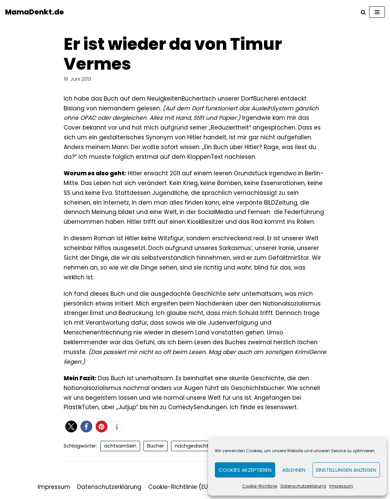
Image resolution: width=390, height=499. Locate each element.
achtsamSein (120, 445)
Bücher (155, 445)
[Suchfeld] (363, 12)
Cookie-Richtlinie (259, 486)
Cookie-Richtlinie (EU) (179, 487)
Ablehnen (293, 469)
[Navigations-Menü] (377, 12)
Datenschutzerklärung (303, 486)
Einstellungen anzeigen (346, 469)
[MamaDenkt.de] (34, 12)
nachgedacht (191, 445)
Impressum (341, 486)
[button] (71, 426)
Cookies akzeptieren (245, 469)
